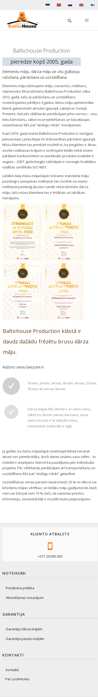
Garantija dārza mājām (24, 629)
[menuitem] (66, 19)
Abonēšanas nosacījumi (25, 597)
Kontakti (12, 669)
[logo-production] (24, 19)
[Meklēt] (66, 19)
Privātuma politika (20, 588)
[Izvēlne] (86, 20)
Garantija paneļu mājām (25, 638)
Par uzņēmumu (17, 679)
